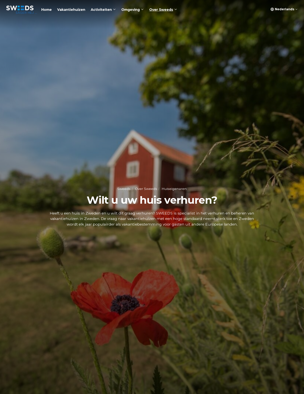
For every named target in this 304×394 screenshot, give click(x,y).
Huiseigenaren (174, 189)
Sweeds (123, 189)
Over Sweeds (146, 189)
